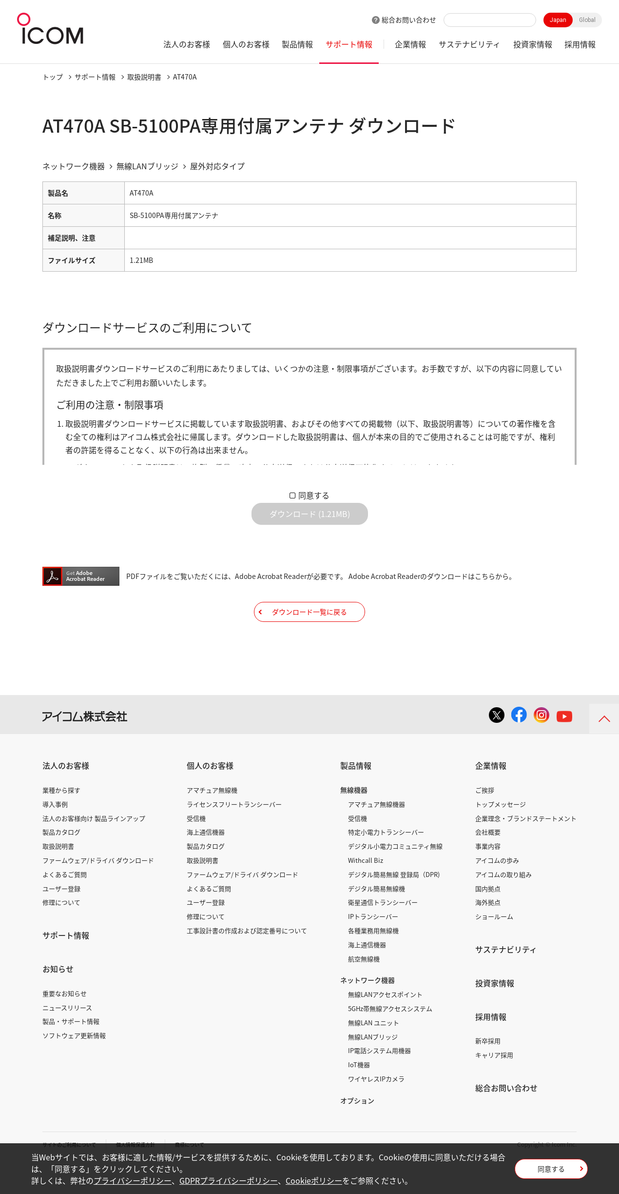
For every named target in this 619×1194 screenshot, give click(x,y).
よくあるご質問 (64, 904)
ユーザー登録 (61, 917)
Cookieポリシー (314, 1180)
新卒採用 (488, 1070)
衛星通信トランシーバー (383, 931)
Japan (558, 20)
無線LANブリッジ (373, 1066)
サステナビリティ (470, 44)
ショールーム (494, 946)
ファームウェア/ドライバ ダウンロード (98, 890)
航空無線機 (364, 988)
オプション (357, 1130)
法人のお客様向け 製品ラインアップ (93, 847)
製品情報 (297, 44)
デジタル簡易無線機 (376, 917)
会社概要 (488, 861)
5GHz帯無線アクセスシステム (390, 1038)
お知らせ (58, 998)
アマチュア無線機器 (376, 833)
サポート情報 (349, 44)
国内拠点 (488, 917)
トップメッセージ (500, 833)
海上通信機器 (206, 861)
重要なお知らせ (64, 1023)
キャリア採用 (494, 1084)
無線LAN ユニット (373, 1052)
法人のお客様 (186, 44)
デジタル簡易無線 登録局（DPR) (394, 904)
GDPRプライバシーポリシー (228, 1180)
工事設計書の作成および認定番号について (247, 960)
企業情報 (410, 44)
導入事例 (55, 833)
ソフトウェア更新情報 (74, 1065)
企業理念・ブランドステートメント (526, 847)
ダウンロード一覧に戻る (309, 633)
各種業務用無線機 (373, 960)
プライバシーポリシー (133, 1180)
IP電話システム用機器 (379, 1080)
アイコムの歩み (497, 890)
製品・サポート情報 (70, 1050)
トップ (52, 76)
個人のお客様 (246, 44)
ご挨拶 (484, 819)
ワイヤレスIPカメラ (376, 1108)
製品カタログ (61, 861)
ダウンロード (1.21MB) (310, 521)
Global (587, 20)
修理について (61, 931)
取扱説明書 (144, 76)
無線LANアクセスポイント (385, 1024)
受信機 (196, 847)
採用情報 (580, 44)
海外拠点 (488, 931)
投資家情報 (532, 44)
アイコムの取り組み (503, 904)
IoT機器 (359, 1094)
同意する (313, 495)
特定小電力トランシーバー (386, 861)
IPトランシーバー (373, 946)
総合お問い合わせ (409, 19)
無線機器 (354, 819)
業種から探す (61, 819)
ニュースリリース (67, 1036)
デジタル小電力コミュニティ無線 (395, 875)
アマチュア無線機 (212, 819)
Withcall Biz (365, 890)
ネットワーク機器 (367, 1010)
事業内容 (488, 875)
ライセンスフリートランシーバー (234, 833)
